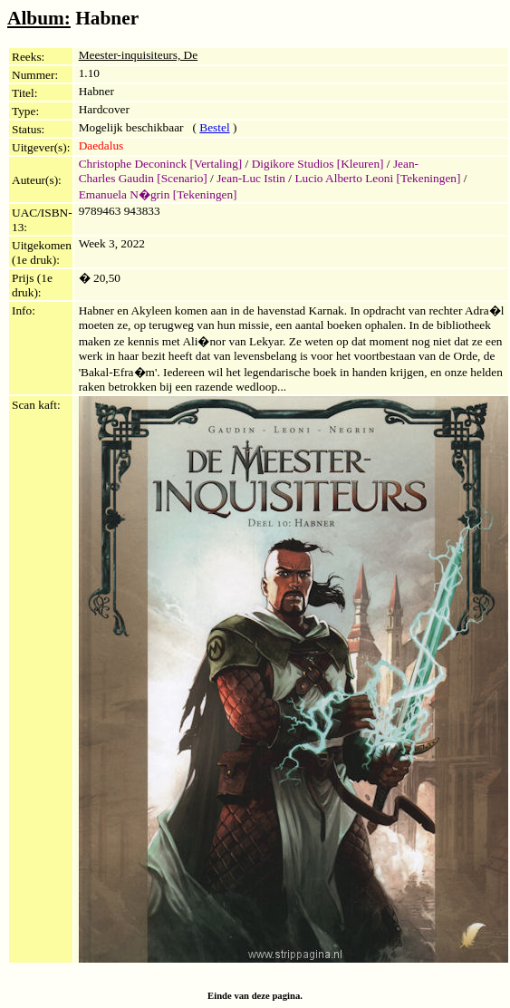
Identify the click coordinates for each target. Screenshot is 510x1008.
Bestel (214, 127)
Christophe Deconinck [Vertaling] (161, 163)
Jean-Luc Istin (251, 178)
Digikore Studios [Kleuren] (318, 163)
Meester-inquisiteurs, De (138, 55)
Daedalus (101, 145)
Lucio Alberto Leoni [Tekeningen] (377, 178)
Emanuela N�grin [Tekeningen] (158, 194)
